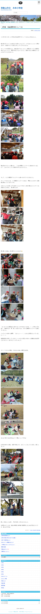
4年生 (31, 530)
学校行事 (34, 530)
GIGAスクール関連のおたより (7, 542)
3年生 (2, 567)
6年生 (2, 574)
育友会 (2, 587)
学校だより (3, 580)
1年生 (2, 562)
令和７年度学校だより (5, 540)
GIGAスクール (4, 576)
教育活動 (38, 530)
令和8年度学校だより (5, 535)
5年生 (2, 571)
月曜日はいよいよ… (5, 551)
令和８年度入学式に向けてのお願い (8, 537)
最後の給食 (3, 546)
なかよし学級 (4, 578)
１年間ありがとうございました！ (8, 544)
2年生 (2, 565)
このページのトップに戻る (20, 608)
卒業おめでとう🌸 (5, 549)
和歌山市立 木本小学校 (12, 8)
